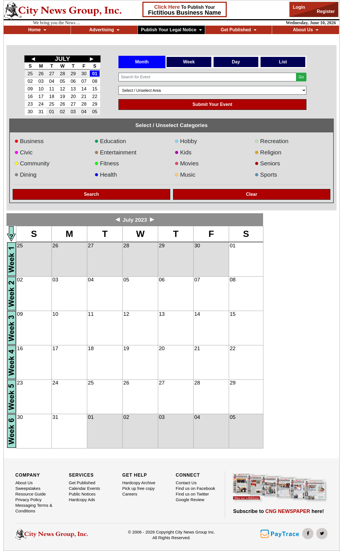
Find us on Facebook (195, 488)
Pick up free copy (138, 488)
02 (30, 81)
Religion (268, 152)
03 (40, 81)
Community (32, 163)
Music (184, 174)
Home (37, 29)
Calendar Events (84, 488)
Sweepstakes (27, 488)
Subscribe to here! (278, 511)
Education (110, 141)
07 (83, 81)
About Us (305, 29)
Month (142, 61)
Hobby (185, 141)
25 (30, 73)
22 (94, 96)
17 (40, 96)
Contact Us (186, 482)
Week (189, 61)
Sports (266, 174)
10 (40, 88)
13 (73, 88)
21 (83, 96)
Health (106, 174)
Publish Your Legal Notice (171, 29)
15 (94, 88)
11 (51, 88)
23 (30, 103)
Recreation (271, 141)
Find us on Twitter (192, 494)
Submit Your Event (212, 104)
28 (62, 73)
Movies (186, 163)
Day (236, 61)
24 (40, 103)
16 (30, 96)
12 (62, 88)
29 (73, 73)
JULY (62, 58)
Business (29, 141)
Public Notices (82, 494)
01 (94, 73)
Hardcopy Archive (138, 482)
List (283, 61)
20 (73, 96)
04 (51, 81)
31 (40, 111)
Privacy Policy (28, 499)
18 (51, 96)
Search (91, 194)
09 (30, 88)
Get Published (238, 29)
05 (62, 81)
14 (83, 88)
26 (40, 73)
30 (83, 73)
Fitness (107, 163)
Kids (182, 152)
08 (94, 81)
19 (62, 96)
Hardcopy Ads (82, 499)
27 (51, 73)
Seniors (267, 163)
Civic (23, 152)
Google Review (190, 499)
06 (73, 81)
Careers (129, 494)
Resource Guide (30, 494)
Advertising (104, 29)
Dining (25, 174)
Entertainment (115, 152)
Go (301, 77)
